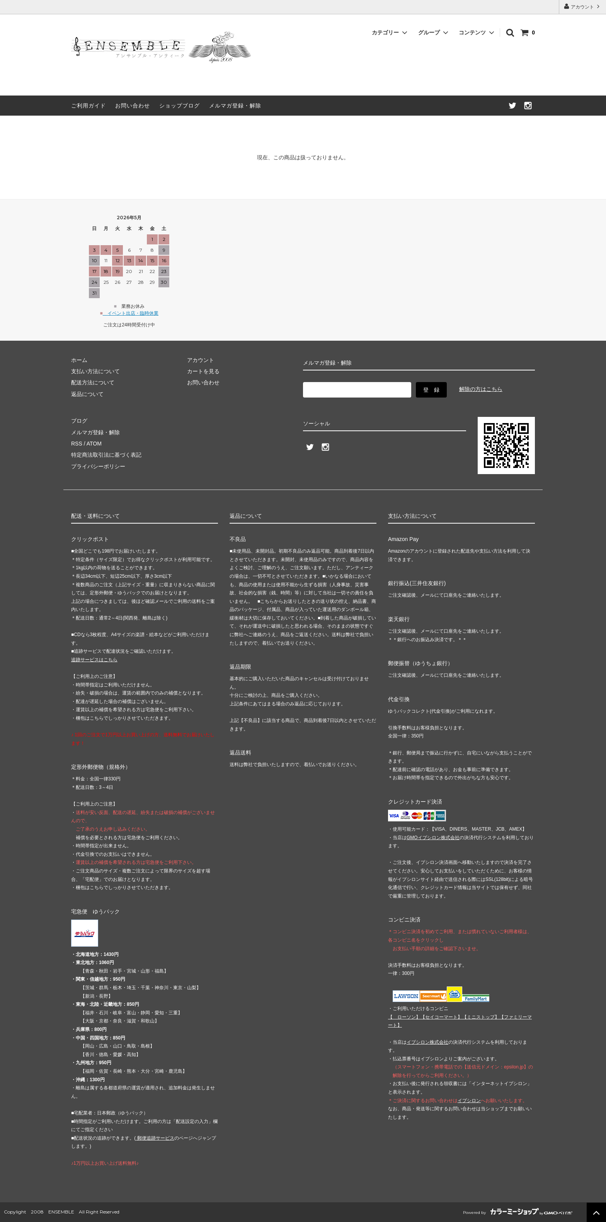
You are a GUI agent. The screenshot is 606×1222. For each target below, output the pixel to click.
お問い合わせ (132, 105)
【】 (441, 1017)
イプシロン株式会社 (427, 1042)
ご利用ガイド (88, 105)
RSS (76, 443)
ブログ (79, 421)
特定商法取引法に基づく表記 (106, 455)
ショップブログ (179, 105)
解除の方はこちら (480, 389)
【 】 (404, 1017)
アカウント (582, 6)
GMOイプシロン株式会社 (433, 837)
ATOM (94, 443)
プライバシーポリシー (98, 466)
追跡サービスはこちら (94, 659)
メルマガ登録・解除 (235, 105)
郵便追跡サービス (155, 1138)
